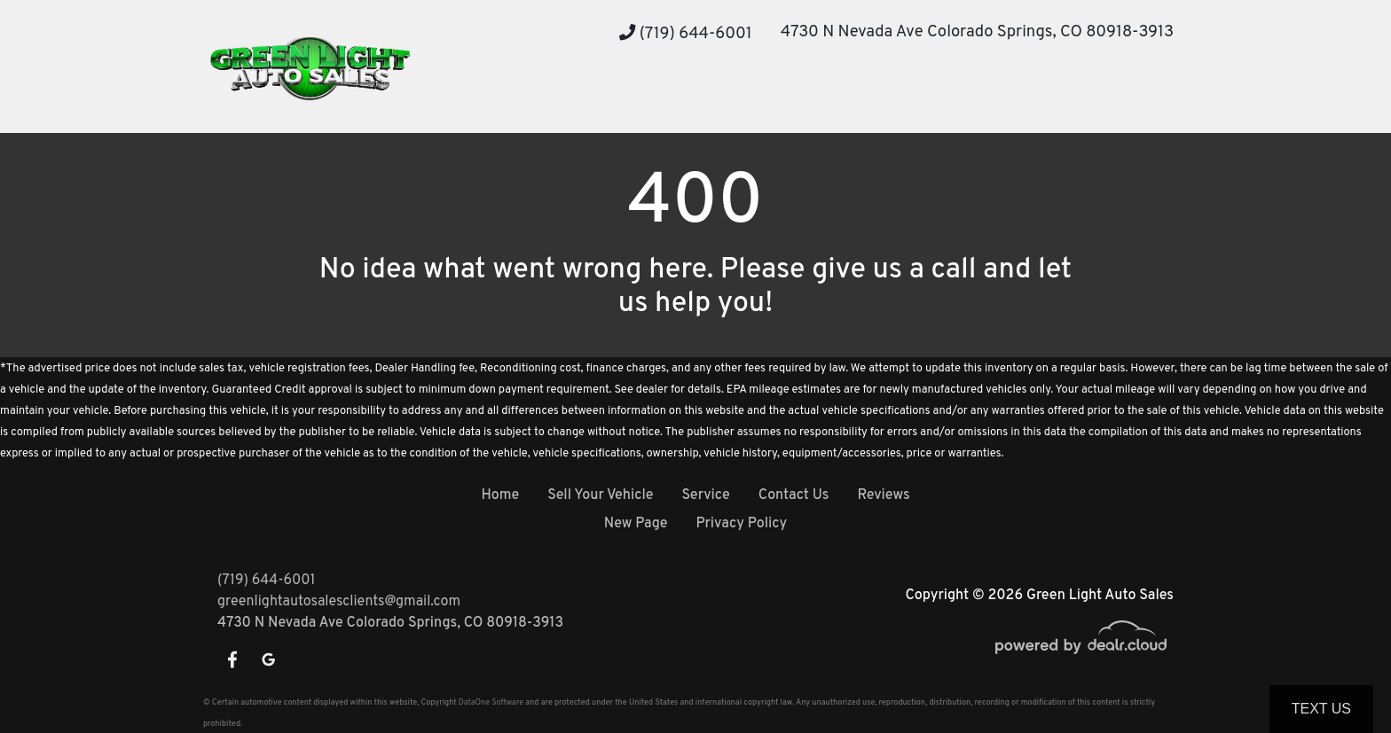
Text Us (1321, 708)
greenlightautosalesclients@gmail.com (338, 602)
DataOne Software (491, 702)
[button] (564, 99)
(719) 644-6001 (685, 34)
